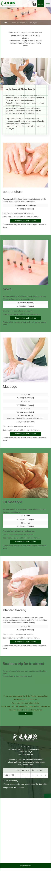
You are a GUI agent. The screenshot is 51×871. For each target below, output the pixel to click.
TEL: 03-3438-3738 (25, 754)
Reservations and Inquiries (25, 221)
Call (25, 713)
